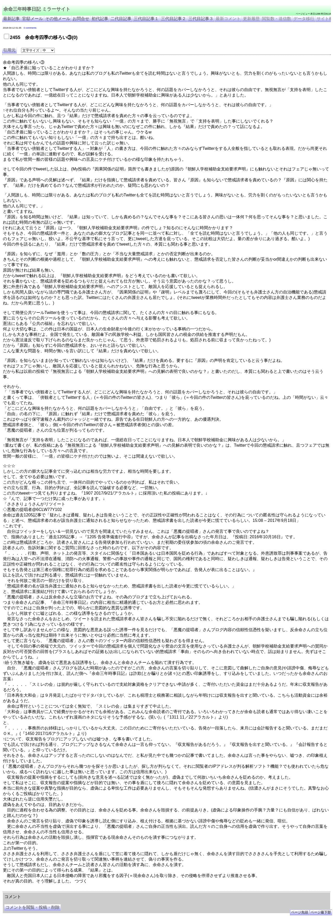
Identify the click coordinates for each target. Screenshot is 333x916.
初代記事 (100, 18)
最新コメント (228, 18)
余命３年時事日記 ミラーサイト (55, 889)
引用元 (9, 50)
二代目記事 (121, 18)
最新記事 (11, 18)
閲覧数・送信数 (276, 18)
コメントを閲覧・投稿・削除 (32, 907)
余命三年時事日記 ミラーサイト (36, 9)
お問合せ (81, 18)
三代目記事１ (146, 18)
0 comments (30, 28)
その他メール (57, 18)
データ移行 (303, 18)
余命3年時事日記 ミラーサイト (90, 889)
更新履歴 (251, 18)
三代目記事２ (173, 18)
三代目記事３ (200, 18)
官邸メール (32, 18)
